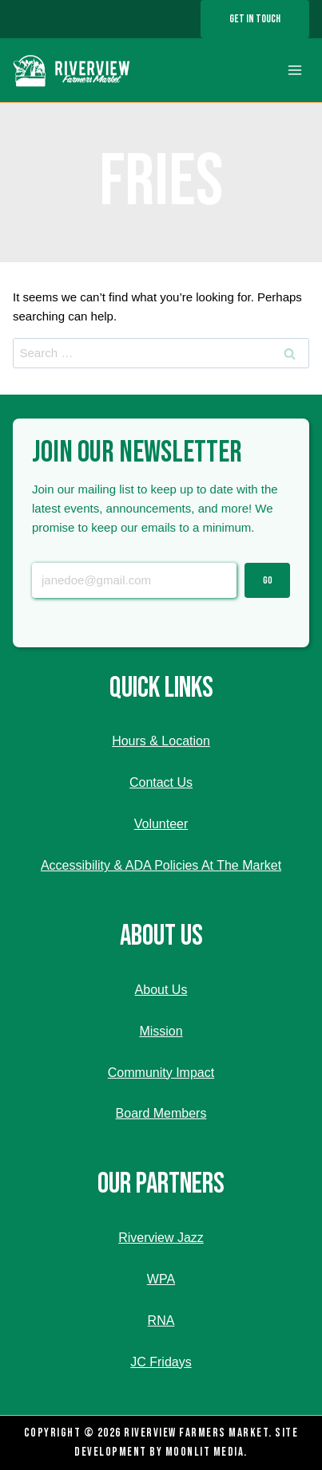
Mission (160, 1031)
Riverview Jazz (161, 1237)
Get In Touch (254, 19)
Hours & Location (161, 741)
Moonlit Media (204, 1452)
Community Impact (161, 1072)
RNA (161, 1320)
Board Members (161, 1113)
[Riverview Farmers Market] (73, 70)
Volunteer (161, 824)
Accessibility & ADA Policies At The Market (161, 865)
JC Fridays (160, 1362)
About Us (161, 989)
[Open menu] (294, 70)
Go (267, 580)
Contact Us (161, 782)
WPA (161, 1279)
